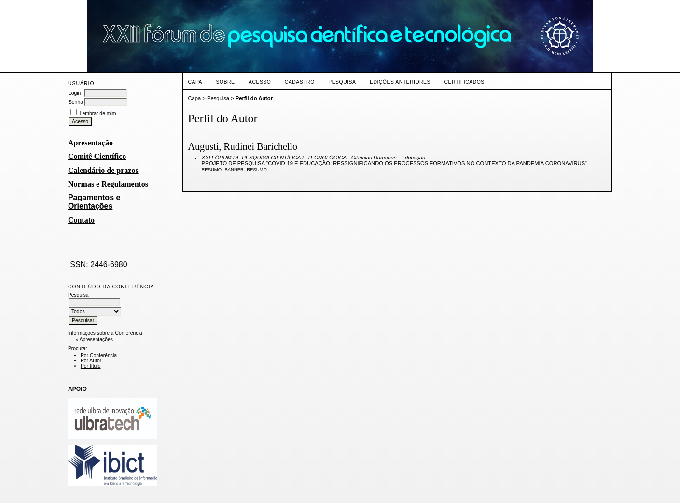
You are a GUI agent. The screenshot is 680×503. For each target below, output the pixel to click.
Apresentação (90, 143)
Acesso (260, 82)
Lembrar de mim (98, 113)
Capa (195, 82)
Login (75, 93)
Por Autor (91, 360)
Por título (91, 366)
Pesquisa (342, 82)
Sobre (225, 82)
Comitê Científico (97, 156)
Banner (234, 169)
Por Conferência (99, 355)
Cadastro (300, 82)
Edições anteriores (400, 82)
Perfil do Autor (254, 98)
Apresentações (96, 339)
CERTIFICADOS (464, 82)
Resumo (211, 169)
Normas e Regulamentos (108, 184)
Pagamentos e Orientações (94, 201)
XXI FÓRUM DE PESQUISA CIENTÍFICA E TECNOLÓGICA (273, 157)
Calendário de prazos (103, 170)
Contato (81, 220)
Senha (76, 102)
